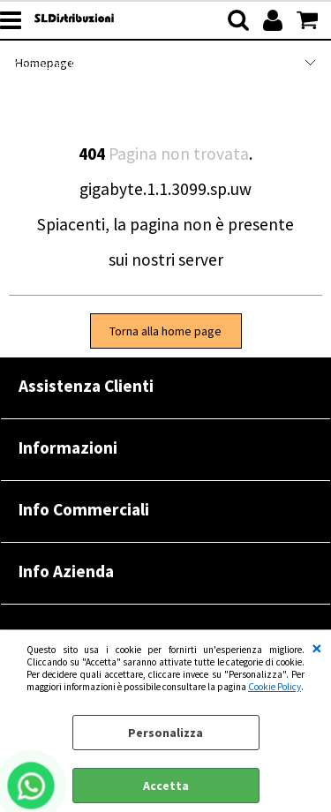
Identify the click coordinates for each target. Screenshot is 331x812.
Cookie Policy (274, 686)
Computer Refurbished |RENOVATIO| (112, 64)
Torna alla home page (165, 331)
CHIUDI (317, 648)
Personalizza (165, 733)
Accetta (166, 785)
